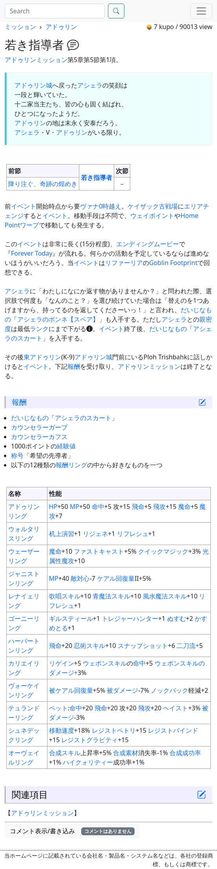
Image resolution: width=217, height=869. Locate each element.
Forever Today (31, 253)
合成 (119, 752)
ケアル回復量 (116, 578)
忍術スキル (89, 645)
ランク (39, 328)
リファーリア (124, 262)
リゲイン (61, 663)
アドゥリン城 (33, 85)
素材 (132, 752)
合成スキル (64, 752)
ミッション (20, 26)
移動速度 (61, 730)
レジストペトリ (114, 730)
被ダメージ (122, 690)
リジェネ (95, 533)
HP (53, 506)
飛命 (138, 506)
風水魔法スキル (165, 596)
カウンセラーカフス (39, 436)
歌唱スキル (64, 596)
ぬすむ (176, 618)
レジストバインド (173, 730)
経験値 (66, 446)
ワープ (29, 225)
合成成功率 (185, 752)
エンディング (135, 244)
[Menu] (201, 11)
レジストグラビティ (89, 739)
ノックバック (169, 690)
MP (74, 506)
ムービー (166, 244)
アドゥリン (61, 26)
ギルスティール (71, 618)
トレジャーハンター (130, 618)
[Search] (55, 11)
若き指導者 (96, 177)
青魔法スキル (111, 596)
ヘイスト (175, 708)
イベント (23, 206)
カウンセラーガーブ (39, 427)
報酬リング (71, 465)
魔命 (184, 506)
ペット (58, 708)
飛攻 (159, 506)
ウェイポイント (152, 215)
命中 (98, 506)
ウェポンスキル (105, 663)
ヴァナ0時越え (100, 206)
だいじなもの (168, 328)
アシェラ (89, 85)
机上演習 (61, 533)
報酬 (73, 366)
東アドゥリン (42, 357)
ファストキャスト (99, 551)
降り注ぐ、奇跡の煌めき (42, 183)
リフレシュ (132, 533)
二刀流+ (188, 645)
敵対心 (80, 578)
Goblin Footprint (173, 262)
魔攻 (68, 560)
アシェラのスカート (83, 417)
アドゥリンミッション (36, 59)
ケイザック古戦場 (153, 206)
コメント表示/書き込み (72, 831)
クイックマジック (163, 551)
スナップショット (143, 645)
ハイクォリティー (88, 762)
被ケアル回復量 (71, 690)
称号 (17, 455)
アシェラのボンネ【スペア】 (58, 319)
